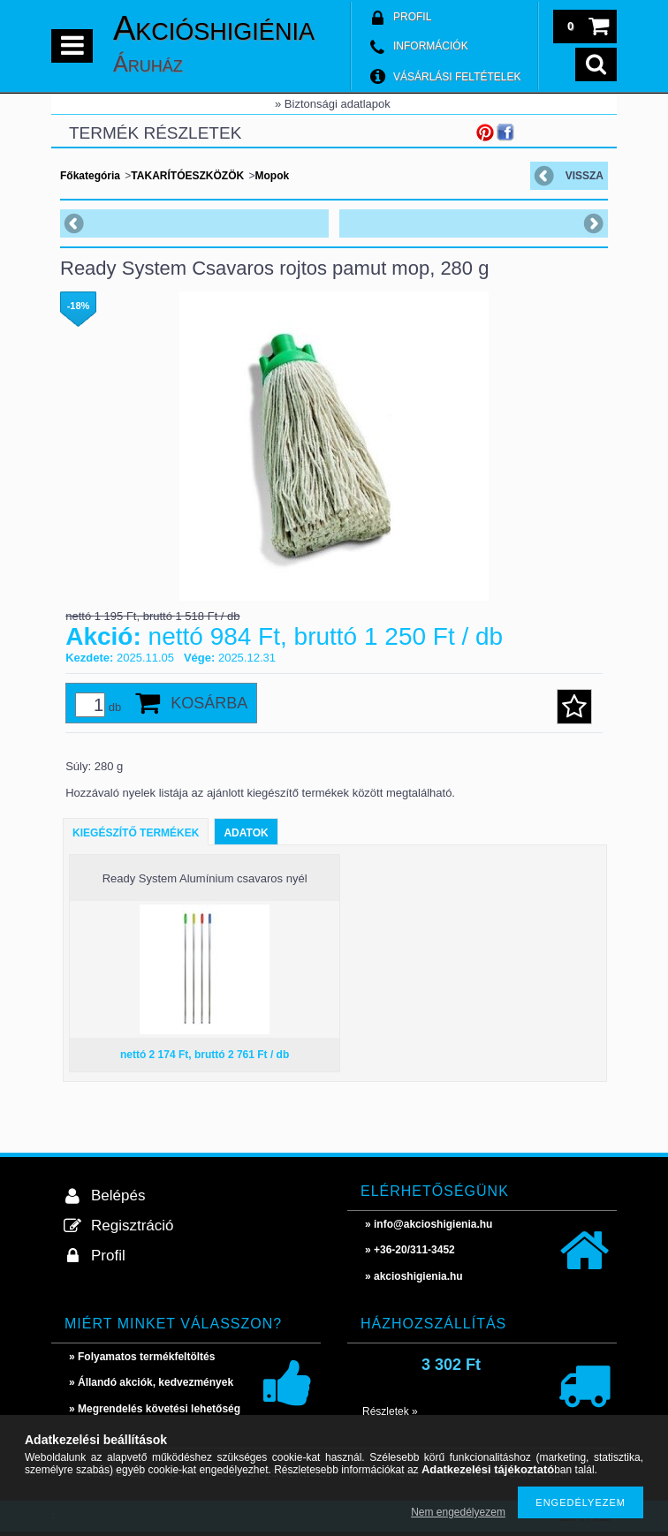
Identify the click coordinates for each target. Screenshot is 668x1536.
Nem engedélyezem (458, 1512)
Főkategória (90, 176)
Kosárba (209, 703)
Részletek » (390, 1411)
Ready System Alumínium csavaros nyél (204, 878)
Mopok (271, 176)
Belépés (118, 1195)
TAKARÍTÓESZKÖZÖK (187, 176)
